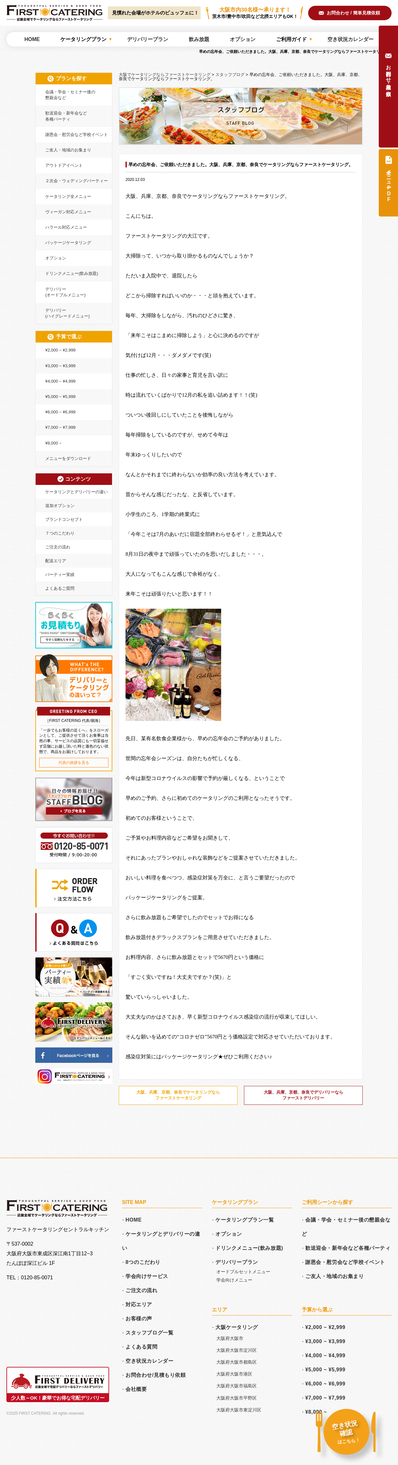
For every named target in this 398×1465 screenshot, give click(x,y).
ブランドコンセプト (64, 519)
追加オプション (59, 505)
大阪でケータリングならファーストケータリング (54, 13)
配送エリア (55, 560)
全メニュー (389, 184)
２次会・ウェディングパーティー (76, 180)
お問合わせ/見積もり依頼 (155, 1375)
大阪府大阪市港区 (234, 1373)
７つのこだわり (59, 533)
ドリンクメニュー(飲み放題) (71, 273)
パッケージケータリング (68, 242)
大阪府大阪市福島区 (236, 1385)
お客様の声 (138, 1318)
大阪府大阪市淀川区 (236, 1350)
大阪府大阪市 (229, 1338)
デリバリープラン (236, 1262)
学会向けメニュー (234, 1280)
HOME (133, 1220)
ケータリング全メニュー (68, 196)
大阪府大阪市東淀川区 (238, 1409)
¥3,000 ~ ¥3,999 (60, 365)
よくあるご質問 (59, 588)
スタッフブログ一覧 (149, 1332)
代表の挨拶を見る (73, 762)
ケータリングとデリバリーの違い (76, 491)
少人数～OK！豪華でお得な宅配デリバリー (58, 1398)
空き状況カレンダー (149, 1361)
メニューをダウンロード (68, 458)
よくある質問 (141, 1347)
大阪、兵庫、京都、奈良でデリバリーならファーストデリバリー (303, 1095)
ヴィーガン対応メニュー (68, 211)
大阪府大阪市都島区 (236, 1362)
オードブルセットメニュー (243, 1271)
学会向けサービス (146, 1276)
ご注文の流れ (57, 547)
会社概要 (136, 1389)
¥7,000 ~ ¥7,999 (60, 427)
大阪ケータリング (236, 1327)
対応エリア (138, 1304)
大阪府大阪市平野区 (236, 1398)
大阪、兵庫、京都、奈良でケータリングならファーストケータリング (178, 1095)
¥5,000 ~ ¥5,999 (60, 396)
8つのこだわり (142, 1262)
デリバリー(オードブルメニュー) (65, 292)
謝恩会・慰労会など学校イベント (76, 134)
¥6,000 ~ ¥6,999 (60, 412)
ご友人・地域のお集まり (68, 150)
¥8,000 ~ (53, 443)
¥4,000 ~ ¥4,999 (60, 381)
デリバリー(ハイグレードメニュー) (67, 313)
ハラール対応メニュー (66, 227)
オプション (55, 258)
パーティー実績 (59, 574)
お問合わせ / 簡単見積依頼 (353, 12)
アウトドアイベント (64, 165)
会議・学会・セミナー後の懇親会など (70, 94)
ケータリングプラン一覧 (244, 1220)
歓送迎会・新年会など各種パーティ (66, 116)
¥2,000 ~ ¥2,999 (60, 350)
